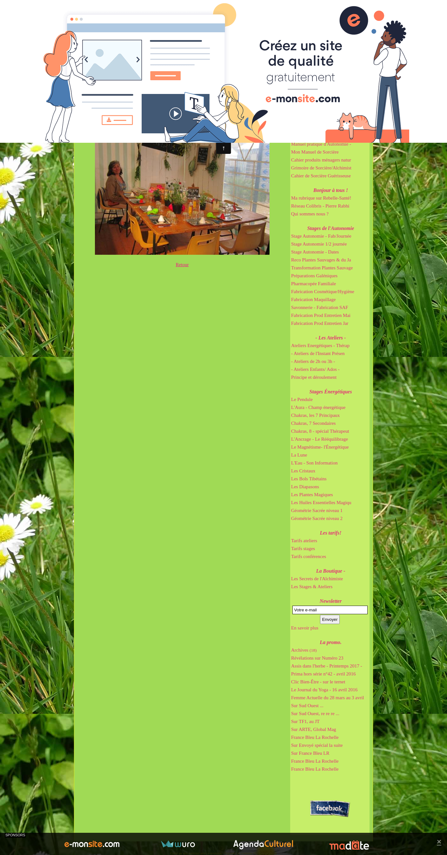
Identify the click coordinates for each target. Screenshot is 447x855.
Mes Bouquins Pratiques (331, 112)
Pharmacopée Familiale (313, 283)
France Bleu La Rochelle (315, 737)
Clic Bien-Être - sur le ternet (318, 681)
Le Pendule (302, 399)
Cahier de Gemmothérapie (316, 136)
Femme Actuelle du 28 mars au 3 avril (327, 697)
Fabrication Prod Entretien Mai (320, 315)
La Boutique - (330, 571)
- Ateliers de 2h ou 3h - (313, 361)
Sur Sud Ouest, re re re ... (315, 713)
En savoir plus (304, 627)
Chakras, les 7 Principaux (315, 415)
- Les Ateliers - (331, 337)
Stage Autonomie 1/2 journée (319, 244)
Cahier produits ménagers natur (321, 159)
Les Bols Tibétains (309, 478)
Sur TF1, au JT (305, 721)
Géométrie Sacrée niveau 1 (317, 510)
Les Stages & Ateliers (311, 586)
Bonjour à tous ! (330, 190)
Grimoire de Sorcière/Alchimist (321, 167)
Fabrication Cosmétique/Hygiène (322, 291)
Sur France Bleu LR (310, 753)
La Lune (299, 454)
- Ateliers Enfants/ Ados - (315, 369)
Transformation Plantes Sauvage (322, 267)
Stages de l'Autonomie (330, 228)
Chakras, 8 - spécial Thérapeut (320, 431)
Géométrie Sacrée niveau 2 (317, 518)
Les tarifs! (331, 533)
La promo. (330, 642)
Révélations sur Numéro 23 (317, 658)
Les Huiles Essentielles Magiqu (321, 502)
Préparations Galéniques (314, 275)
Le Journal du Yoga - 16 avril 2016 (324, 689)
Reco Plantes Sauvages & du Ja (321, 259)
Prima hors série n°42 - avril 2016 (323, 673)
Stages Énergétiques (331, 391)
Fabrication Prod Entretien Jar (319, 323)
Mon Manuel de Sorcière (315, 152)
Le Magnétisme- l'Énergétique (320, 447)
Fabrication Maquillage (313, 299)
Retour (182, 264)
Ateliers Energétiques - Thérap (320, 345)
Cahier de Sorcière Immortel (318, 120)
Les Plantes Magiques (312, 494)
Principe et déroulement (314, 377)
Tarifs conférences (308, 556)
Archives (304, 650)
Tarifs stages (303, 548)
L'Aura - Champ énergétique (318, 407)
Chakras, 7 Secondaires (313, 423)
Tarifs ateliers (304, 540)
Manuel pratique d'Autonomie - (321, 144)
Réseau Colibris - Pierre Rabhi (320, 205)
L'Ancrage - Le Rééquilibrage (319, 439)
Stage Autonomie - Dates (315, 251)
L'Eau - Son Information (314, 462)
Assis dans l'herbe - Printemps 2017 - (326, 665)
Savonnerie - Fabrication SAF (319, 307)
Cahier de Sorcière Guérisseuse (321, 175)
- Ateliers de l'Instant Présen (318, 353)
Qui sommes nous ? (310, 213)
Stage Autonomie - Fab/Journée (321, 236)
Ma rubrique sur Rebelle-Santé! (321, 198)
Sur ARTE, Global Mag (313, 729)
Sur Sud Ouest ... (307, 705)
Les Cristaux (303, 470)
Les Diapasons (305, 486)
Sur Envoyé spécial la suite (317, 745)
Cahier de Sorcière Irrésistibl (318, 128)
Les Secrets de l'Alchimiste (317, 578)
